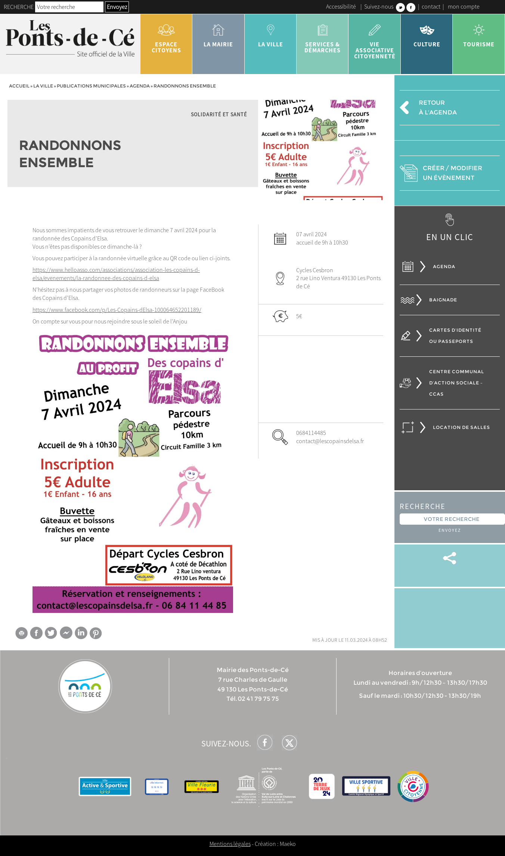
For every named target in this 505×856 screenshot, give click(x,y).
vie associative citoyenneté (374, 39)
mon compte (464, 6)
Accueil (19, 86)
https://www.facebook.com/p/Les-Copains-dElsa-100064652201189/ (116, 309)
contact (431, 6)
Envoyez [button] (117, 6)
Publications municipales (91, 86)
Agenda (140, 86)
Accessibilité (341, 6)
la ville (270, 33)
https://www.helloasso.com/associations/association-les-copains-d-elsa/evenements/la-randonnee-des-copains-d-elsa (116, 274)
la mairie (218, 33)
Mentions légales (230, 843)
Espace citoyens (166, 36)
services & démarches (322, 36)
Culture (427, 33)
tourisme (478, 33)
